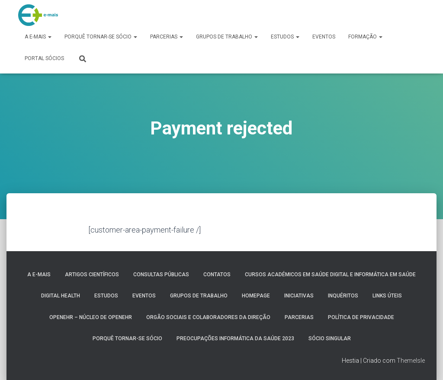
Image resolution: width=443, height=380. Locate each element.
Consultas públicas (161, 274)
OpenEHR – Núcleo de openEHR (90, 317)
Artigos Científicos (92, 274)
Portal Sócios (44, 58)
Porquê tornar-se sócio (100, 37)
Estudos (285, 37)
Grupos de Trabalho (227, 37)
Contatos (217, 274)
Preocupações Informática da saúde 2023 (235, 338)
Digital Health (60, 296)
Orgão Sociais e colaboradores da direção (208, 317)
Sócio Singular (329, 338)
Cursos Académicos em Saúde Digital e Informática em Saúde (330, 274)
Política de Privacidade (361, 317)
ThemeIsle (411, 360)
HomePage (256, 296)
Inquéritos (343, 296)
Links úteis (387, 296)
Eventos (323, 37)
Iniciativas (299, 296)
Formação (365, 37)
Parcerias (166, 37)
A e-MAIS (38, 37)
